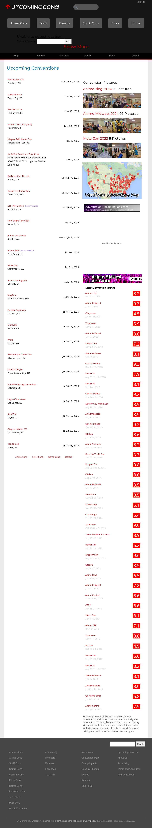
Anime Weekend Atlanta (97, 534)
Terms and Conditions (129, 769)
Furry (115, 23)
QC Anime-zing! (93, 695)
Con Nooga (91, 514)
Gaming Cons (16, 774)
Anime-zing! (91, 292)
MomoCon (90, 494)
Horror (136, 23)
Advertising (123, 763)
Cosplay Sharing (90, 769)
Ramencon (90, 544)
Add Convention (126, 774)
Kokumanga (91, 504)
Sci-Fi (43, 23)
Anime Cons (18, 23)
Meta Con (90, 373)
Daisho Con (91, 343)
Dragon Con (91, 464)
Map (16, 55)
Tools (112, 55)
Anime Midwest (93, 302)
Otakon (89, 433)
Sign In (141, 2)
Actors (88, 55)
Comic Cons (91, 23)
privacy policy (89, 821)
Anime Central (92, 594)
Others (68, 456)
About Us (122, 757)
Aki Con (89, 645)
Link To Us (86, 786)
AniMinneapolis (92, 413)
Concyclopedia (89, 763)
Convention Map (90, 757)
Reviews (40, 55)
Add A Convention (18, 808)
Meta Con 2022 (95, 138)
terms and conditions (67, 821)
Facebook (50, 769)
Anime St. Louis (93, 443)
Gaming (64, 23)
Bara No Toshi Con (94, 453)
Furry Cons (15, 780)
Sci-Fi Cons (37, 456)
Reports (85, 780)
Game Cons (54, 456)
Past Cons (14, 802)
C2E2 (88, 605)
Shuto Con (90, 615)
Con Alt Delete (92, 363)
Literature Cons (17, 791)
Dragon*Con (91, 554)
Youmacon (90, 323)
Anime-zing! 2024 (97, 89)
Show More (76, 46)
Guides (85, 774)
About (135, 55)
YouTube (50, 774)
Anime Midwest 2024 (101, 113)
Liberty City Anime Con (96, 403)
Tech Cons (14, 797)
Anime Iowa (91, 574)
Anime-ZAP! (91, 625)
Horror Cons (15, 786)
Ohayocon (90, 313)
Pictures (64, 55)
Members (50, 757)
